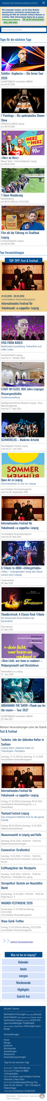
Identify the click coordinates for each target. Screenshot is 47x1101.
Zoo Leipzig (29, 1014)
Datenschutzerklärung (11, 19)
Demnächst (9, 1014)
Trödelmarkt (28, 1023)
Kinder (7, 1028)
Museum (28, 1017)
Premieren (33, 1017)
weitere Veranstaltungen (18, 941)
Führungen (20, 1014)
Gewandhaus (18, 1026)
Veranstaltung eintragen (15, 1057)
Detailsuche (9, 1054)
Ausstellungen (15, 1023)
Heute (6, 1017)
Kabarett (13, 1017)
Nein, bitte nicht (10, 22)
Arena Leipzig (21, 1017)
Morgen (39, 1017)
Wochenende (9, 1020)
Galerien (38, 1026)
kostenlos (8, 1045)
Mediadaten (11, 1096)
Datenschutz (23, 1096)
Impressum (34, 1096)
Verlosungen (29, 1026)
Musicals (38, 1014)
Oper (6, 1023)
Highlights (19, 1020)
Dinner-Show (26, 1020)
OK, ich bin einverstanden (33, 19)
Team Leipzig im (13, 1098)
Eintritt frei (35, 1020)
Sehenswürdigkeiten (9, 1026)
